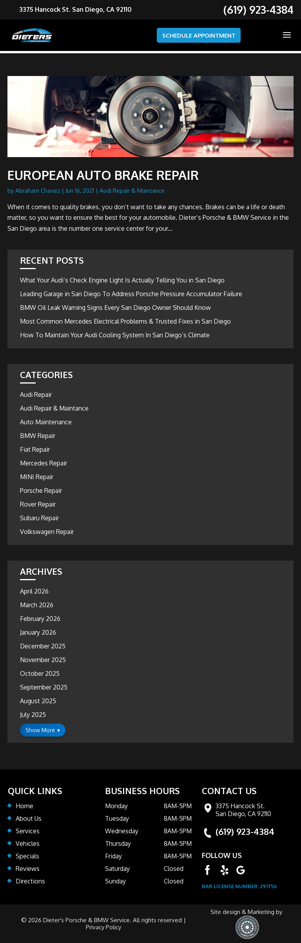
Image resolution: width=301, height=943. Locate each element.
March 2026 (36, 605)
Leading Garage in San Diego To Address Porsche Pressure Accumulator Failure (131, 294)
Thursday (118, 843)
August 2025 (38, 701)
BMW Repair (37, 436)
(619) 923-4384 (245, 831)
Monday (116, 806)
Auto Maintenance (46, 422)
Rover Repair (38, 504)
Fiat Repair (35, 449)
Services (28, 831)
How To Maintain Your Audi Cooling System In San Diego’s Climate (115, 335)
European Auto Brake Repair (103, 175)
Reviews (28, 868)
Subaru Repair (39, 518)
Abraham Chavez (37, 190)
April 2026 (34, 591)
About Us (29, 818)
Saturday (117, 868)
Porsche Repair (41, 490)
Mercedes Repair (43, 463)
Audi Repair (36, 394)
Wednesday (121, 831)
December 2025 (42, 646)
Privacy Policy (103, 927)
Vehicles (28, 843)
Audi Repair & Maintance (132, 190)
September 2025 (43, 687)
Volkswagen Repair (47, 532)
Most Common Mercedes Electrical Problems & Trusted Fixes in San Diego (125, 321)
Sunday (115, 881)
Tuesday (117, 818)
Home (24, 806)
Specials (27, 856)
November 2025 (43, 660)
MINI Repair (36, 477)
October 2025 (40, 673)
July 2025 (33, 715)
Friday (113, 856)
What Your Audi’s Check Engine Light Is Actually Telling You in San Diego (122, 280)
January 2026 (38, 632)
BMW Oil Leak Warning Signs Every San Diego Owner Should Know (115, 307)
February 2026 (40, 619)
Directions (30, 881)
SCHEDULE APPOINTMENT (195, 36)
